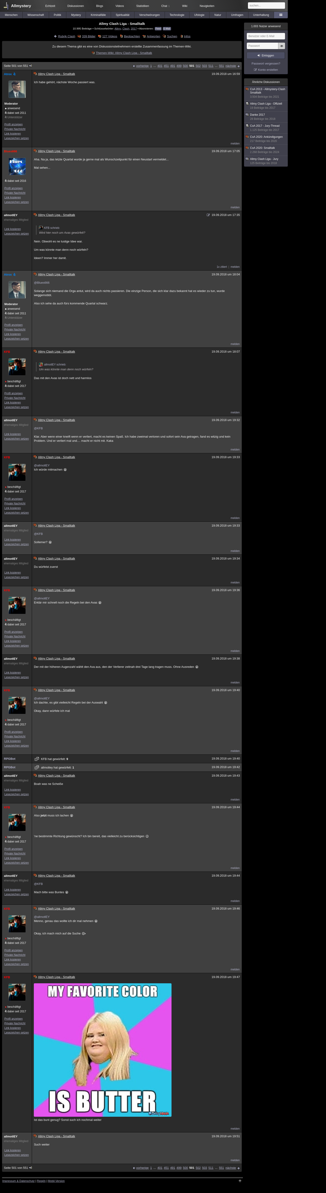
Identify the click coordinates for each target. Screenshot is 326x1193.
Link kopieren (12, 133)
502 (198, 66)
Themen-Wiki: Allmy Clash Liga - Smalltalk (124, 53)
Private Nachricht (14, 129)
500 (185, 66)
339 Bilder (89, 36)
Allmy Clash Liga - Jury (266, 161)
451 (166, 66)
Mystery (76, 15)
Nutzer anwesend (266, 26)
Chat (165, 6)
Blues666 (10, 151)
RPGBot (9, 758)
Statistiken (142, 6)
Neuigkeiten (207, 6)
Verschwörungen (149, 15)
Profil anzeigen (13, 124)
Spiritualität (122, 15)
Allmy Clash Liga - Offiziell (266, 106)
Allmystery (21, 6)
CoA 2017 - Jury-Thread (266, 128)
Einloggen (268, 55)
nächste (230, 66)
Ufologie (199, 15)
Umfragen (237, 15)
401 (160, 66)
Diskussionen (75, 6)
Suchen (172, 36)
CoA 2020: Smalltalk (266, 150)
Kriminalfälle (98, 15)
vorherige (142, 66)
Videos (120, 6)
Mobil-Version (56, 1181)
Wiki (184, 6)
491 (172, 66)
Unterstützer (14, 117)
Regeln (41, 1181)
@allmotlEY (41, 465)
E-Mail (167, 28)
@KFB (38, 428)
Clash (125, 28)
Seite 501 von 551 (18, 66)
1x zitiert (222, 266)
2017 (134, 28)
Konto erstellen (268, 69)
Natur (217, 15)
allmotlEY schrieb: (52, 364)
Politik (57, 15)
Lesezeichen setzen (16, 138)
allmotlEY (10, 215)
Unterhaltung (261, 15)
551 (221, 66)
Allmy (118, 28)
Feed (158, 28)
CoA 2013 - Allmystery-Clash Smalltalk (266, 93)
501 (191, 66)
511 (210, 66)
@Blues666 (41, 282)
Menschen (11, 15)
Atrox (10, 74)
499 (179, 66)
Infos (187, 36)
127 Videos (109, 36)
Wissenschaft (35, 15)
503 (204, 66)
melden (235, 143)
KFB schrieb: (49, 228)
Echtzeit (50, 6)
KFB (7, 351)
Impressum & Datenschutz (18, 1181)
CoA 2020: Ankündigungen (266, 139)
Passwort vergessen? (266, 63)
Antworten (153, 36)
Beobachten (132, 36)
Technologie (177, 15)
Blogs (99, 6)
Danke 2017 (266, 117)
